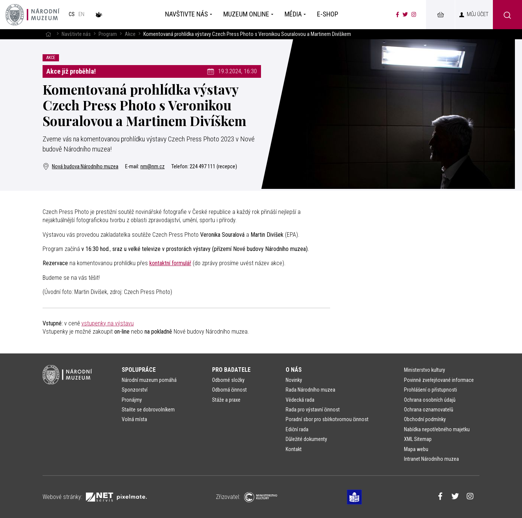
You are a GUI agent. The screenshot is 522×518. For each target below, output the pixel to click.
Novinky (294, 380)
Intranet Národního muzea (431, 459)
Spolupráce (139, 369)
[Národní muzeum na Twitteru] (405, 14)
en (81, 14)
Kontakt (294, 449)
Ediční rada (297, 429)
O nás (294, 369)
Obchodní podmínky (425, 419)
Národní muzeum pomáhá (149, 380)
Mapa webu (416, 449)
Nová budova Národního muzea (80, 166)
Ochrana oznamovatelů (428, 410)
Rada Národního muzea (310, 390)
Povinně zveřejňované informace (439, 380)
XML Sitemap (418, 439)
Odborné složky (228, 380)
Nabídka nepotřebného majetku (437, 429)
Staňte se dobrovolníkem (148, 410)
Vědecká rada (300, 400)
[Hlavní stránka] (48, 34)
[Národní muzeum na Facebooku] (397, 14)
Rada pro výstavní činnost (313, 410)
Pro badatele (231, 369)
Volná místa (134, 419)
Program (108, 34)
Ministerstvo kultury (424, 370)
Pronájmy (132, 400)
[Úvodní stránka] (32, 14)
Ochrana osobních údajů (430, 400)
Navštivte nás (76, 34)
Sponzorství (134, 390)
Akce (130, 34)
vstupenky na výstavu (107, 323)
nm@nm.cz (152, 166)
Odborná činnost (229, 390)
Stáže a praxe (226, 400)
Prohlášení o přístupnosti (430, 390)
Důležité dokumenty (306, 439)
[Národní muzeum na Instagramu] (414, 14)
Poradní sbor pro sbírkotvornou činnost (327, 419)
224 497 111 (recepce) (213, 166)
